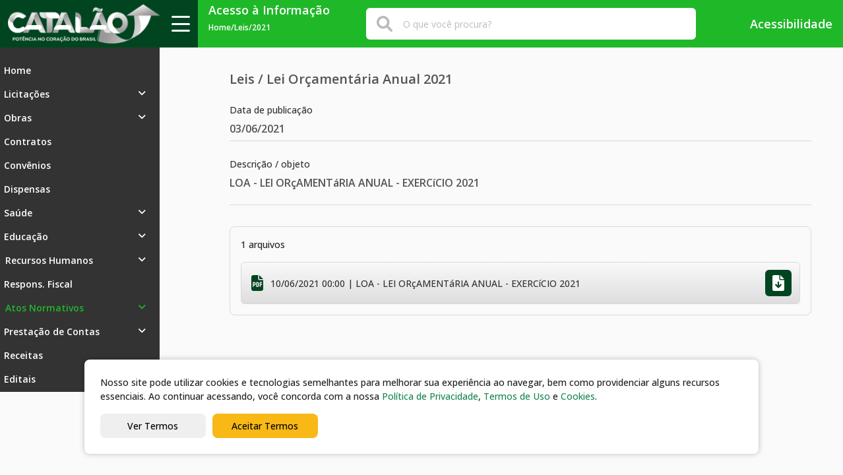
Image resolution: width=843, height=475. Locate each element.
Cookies (578, 396)
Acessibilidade (782, 24)
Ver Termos (152, 426)
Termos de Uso (517, 396)
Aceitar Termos (265, 426)
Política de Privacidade (430, 396)
